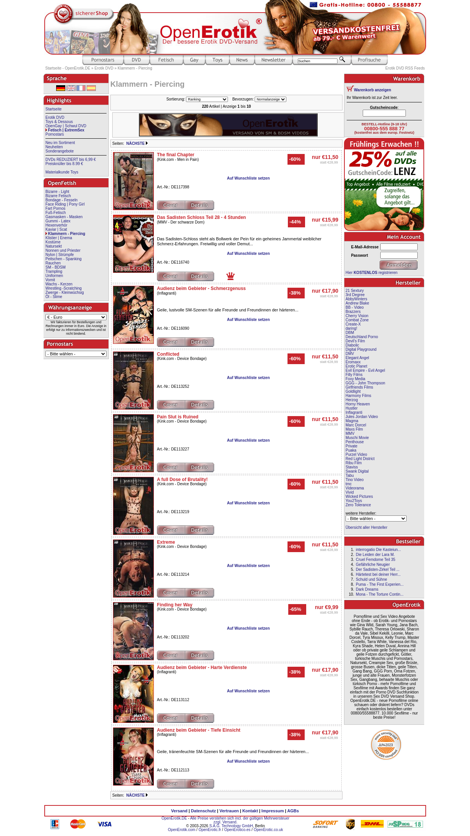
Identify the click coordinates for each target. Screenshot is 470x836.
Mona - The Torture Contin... (380, 594)
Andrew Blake (357, 303)
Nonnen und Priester (63, 250)
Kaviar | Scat (56, 229)
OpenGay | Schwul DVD (65, 126)
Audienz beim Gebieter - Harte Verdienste (202, 667)
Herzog (352, 400)
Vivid (350, 492)
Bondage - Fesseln (61, 200)
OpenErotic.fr (210, 830)
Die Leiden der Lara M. (375, 554)
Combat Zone (357, 320)
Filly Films (354, 375)
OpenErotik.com (181, 830)
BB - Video (355, 307)
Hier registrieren (371, 273)
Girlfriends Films (359, 387)
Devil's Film (355, 341)
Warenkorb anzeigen (372, 90)
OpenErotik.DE (174, 818)
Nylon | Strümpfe (59, 255)
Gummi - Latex (58, 221)
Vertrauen (229, 810)
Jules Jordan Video (362, 417)
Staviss (352, 467)
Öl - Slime (53, 297)
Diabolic (352, 345)
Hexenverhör (56, 225)
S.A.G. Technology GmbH (231, 826)
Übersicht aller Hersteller (366, 527)
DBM (350, 333)
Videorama (355, 488)
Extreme (166, 542)
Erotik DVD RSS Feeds (405, 68)
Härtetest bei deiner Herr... (378, 574)
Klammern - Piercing (135, 68)
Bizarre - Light (57, 192)
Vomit (50, 280)
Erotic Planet (356, 366)
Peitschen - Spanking (63, 259)
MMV (350, 433)
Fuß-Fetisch (55, 213)
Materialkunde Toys (61, 172)
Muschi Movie (357, 438)
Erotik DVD (103, 68)
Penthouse (355, 442)
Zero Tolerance (358, 505)
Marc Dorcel (356, 425)
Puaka (351, 450)
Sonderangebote (59, 151)
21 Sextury (355, 290)
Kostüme (52, 242)
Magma (352, 421)
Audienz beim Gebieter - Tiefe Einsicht (199, 730)
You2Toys (354, 501)
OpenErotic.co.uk (268, 830)
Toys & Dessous (59, 122)
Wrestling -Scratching (63, 288)
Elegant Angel (357, 358)
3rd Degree (355, 295)
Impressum (273, 810)
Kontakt (250, 810)
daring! (351, 328)
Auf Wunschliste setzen (248, 178)
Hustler (352, 408)
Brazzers (353, 311)
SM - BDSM (55, 267)
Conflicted (168, 354)
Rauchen (53, 263)
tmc (349, 484)
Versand (179, 810)
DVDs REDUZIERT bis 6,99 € (70, 159)
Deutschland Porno (362, 337)
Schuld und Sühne (371, 579)
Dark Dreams (367, 589)
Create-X (353, 324)
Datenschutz (203, 810)
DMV (350, 354)
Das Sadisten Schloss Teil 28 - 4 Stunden (201, 217)
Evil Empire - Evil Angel (365, 370)
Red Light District (360, 459)
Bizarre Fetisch (58, 196)
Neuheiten (54, 147)
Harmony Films (358, 396)
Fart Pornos (55, 208)
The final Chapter (175, 154)
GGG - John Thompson (365, 383)
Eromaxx (353, 362)
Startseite (53, 109)
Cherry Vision (357, 316)
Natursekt (53, 246)
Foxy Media (355, 379)
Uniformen (54, 276)
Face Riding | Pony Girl (65, 204)
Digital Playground (361, 349)
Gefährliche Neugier (373, 564)
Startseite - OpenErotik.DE (67, 68)
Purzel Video (356, 454)
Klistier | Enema (58, 238)
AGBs (293, 810)
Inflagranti (354, 412)
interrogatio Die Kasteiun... (378, 550)
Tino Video (354, 480)
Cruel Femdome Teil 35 (375, 559)
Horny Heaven (358, 404)
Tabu (350, 475)
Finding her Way (174, 605)
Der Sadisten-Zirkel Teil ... (377, 569)
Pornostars (54, 134)
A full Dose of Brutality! (182, 479)
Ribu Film (354, 463)
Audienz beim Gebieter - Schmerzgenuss (201, 288)
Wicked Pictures (359, 496)
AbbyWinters (356, 299)
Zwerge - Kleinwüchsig (64, 292)
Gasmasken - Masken (63, 217)
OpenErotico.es (237, 830)
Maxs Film (354, 429)
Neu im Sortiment (60, 143)
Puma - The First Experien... (380, 584)
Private (351, 446)
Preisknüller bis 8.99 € (64, 164)
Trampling (53, 271)
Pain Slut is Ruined (178, 417)
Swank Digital (357, 471)
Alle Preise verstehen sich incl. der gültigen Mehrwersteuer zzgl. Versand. (239, 820)
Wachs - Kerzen (59, 284)
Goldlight (353, 391)
